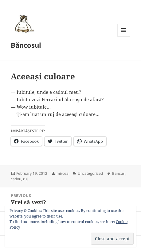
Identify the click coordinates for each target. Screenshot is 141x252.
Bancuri (118, 173)
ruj (25, 179)
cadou (16, 179)
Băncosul (26, 45)
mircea (63, 173)
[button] (24, 24)
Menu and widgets (124, 36)
